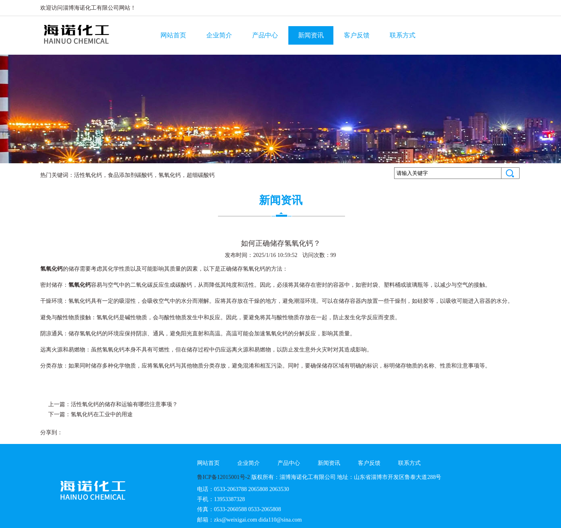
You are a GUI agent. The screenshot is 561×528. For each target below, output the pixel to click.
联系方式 (402, 35)
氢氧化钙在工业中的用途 (102, 414)
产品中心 (265, 35)
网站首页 (173, 35)
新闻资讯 (311, 35)
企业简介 (219, 35)
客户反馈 (357, 35)
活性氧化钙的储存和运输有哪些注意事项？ (124, 404)
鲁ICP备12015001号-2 (223, 477)
